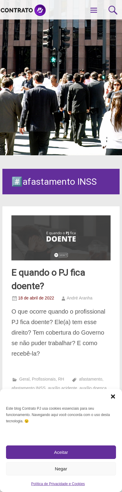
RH (61, 379)
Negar (61, 468)
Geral (24, 379)
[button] (113, 396)
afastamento (90, 379)
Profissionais (44, 379)
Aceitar (61, 452)
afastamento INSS (28, 388)
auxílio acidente (62, 388)
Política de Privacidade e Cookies (58, 484)
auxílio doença (93, 388)
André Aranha (80, 298)
